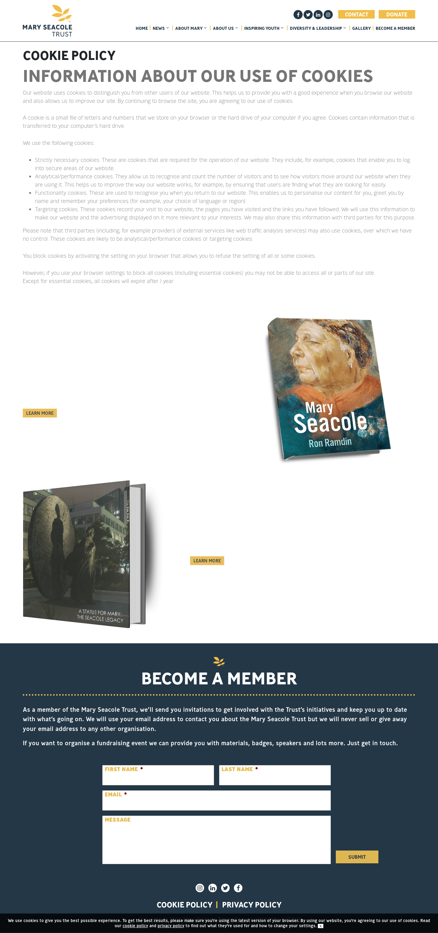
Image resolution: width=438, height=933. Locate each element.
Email (116, 794)
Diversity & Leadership (318, 28)
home (142, 28)
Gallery (361, 28)
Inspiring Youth (263, 28)
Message (117, 819)
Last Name (239, 769)
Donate (397, 14)
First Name (124, 769)
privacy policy (252, 905)
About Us (225, 28)
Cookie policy (183, 905)
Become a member (395, 28)
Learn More (40, 413)
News (161, 28)
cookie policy (135, 925)
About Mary (191, 28)
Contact (356, 14)
